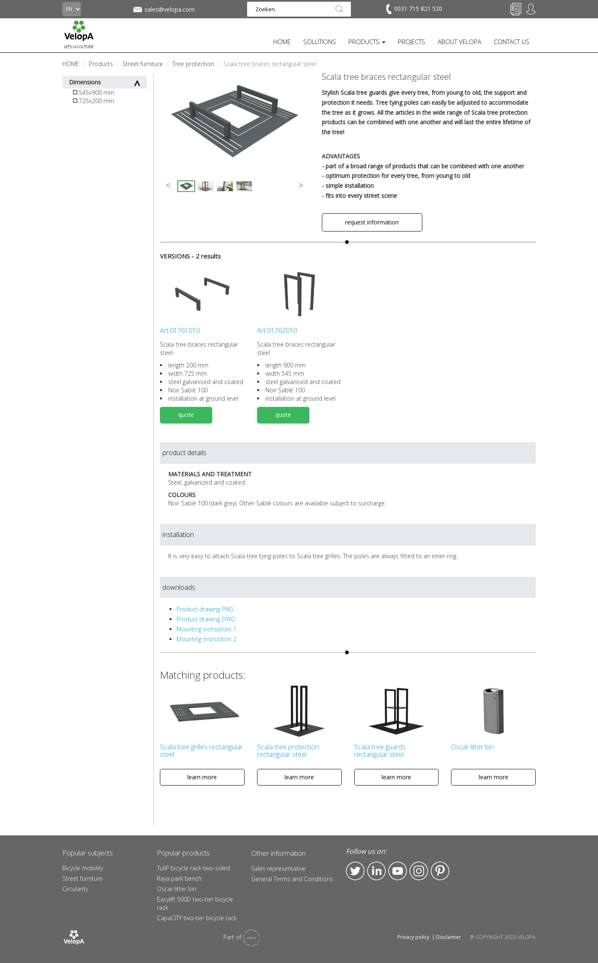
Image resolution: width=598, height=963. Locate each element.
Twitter (355, 871)
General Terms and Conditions (292, 879)
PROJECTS (411, 41)
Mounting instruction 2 (206, 639)
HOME (282, 41)
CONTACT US (511, 41)
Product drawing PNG (204, 609)
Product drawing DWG (205, 619)
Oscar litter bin (176, 889)
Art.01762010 (277, 330)
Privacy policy (413, 937)
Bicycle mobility (82, 868)
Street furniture (82, 878)
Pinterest (440, 871)
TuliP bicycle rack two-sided (193, 868)
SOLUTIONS (319, 41)
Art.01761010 (180, 330)
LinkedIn (376, 871)
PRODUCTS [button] (366, 41)
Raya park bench (179, 878)
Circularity (75, 889)
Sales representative (278, 868)
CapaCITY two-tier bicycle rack (197, 918)
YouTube (397, 871)
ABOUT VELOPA (459, 41)
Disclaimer (448, 937)
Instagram (418, 871)
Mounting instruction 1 (206, 629)
